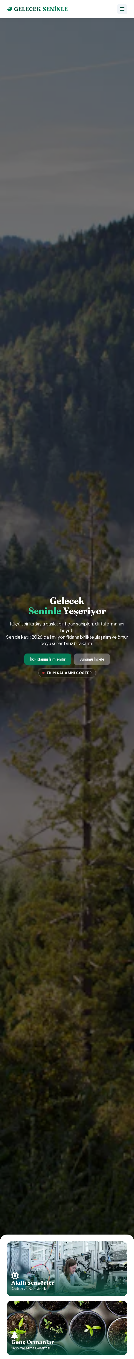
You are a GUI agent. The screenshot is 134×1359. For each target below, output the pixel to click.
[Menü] (122, 9)
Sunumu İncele (91, 659)
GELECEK (37, 9)
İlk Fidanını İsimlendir (48, 659)
